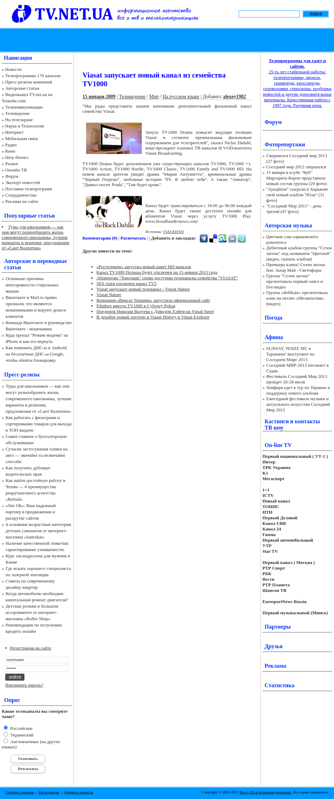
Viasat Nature (108, 294)
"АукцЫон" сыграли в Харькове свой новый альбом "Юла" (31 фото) (297, 194)
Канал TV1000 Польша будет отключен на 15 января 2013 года (156, 272)
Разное (12, 163)
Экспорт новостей (22, 182)
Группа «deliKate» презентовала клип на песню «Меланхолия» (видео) (297, 298)
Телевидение (17, 113)
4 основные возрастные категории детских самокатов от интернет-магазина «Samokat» (38, 531)
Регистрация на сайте (30, 648)
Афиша (273, 337)
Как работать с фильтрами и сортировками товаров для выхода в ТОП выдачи (39, 424)
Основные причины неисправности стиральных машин (32, 285)
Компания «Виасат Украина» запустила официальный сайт (153, 300)
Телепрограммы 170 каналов (32, 75)
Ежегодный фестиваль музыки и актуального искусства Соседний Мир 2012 (298, 404)
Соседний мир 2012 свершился (296, 166)
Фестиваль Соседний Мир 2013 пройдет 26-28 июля (296, 379)
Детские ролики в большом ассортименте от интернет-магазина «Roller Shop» (32, 612)
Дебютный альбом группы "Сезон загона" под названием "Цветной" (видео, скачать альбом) (299, 253)
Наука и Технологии (24, 126)
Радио (11, 144)
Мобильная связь (21, 138)
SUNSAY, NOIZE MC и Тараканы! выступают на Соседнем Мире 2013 (290, 354)
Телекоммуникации (24, 107)
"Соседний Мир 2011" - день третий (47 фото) (293, 208)
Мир (154, 96)
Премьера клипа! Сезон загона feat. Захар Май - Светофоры (295, 267)
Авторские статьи (22, 88)
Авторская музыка (288, 225)
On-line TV (278, 445)
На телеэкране (19, 119)
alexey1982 (234, 96)
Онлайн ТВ (16, 170)
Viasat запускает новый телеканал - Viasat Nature (143, 289)
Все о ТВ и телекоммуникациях (265, 792)
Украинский (21, 735)
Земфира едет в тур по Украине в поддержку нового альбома (298, 390)
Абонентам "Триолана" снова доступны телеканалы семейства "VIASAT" (167, 277)
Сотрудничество (21, 195)
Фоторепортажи (284, 144)
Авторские (17, 261)
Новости (13, 69)
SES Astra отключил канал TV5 (126, 283)
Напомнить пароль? (24, 685)
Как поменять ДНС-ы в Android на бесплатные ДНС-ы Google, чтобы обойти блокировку (36, 354)
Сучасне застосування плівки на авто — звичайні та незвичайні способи (36, 455)
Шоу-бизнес (17, 157)
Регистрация (49, 792)
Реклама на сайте (21, 201)
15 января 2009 (99, 96)
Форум (12, 176)
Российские (20, 728)
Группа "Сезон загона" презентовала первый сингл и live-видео (294, 281)
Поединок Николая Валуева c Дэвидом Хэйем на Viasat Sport (155, 311)
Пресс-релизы (21, 374)
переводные (52, 261)
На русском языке (180, 96)
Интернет (14, 132)
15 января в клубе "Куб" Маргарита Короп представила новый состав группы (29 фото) (296, 178)
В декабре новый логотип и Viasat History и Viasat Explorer (153, 317)
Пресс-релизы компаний (28, 82)
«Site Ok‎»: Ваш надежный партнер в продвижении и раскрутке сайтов (31, 512)
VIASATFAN (173, 231)
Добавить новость (78, 792)
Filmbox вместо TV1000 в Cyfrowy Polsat (135, 305)
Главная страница (19, 792)
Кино (10, 151)
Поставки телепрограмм (28, 188)
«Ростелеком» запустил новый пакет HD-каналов (143, 266)
